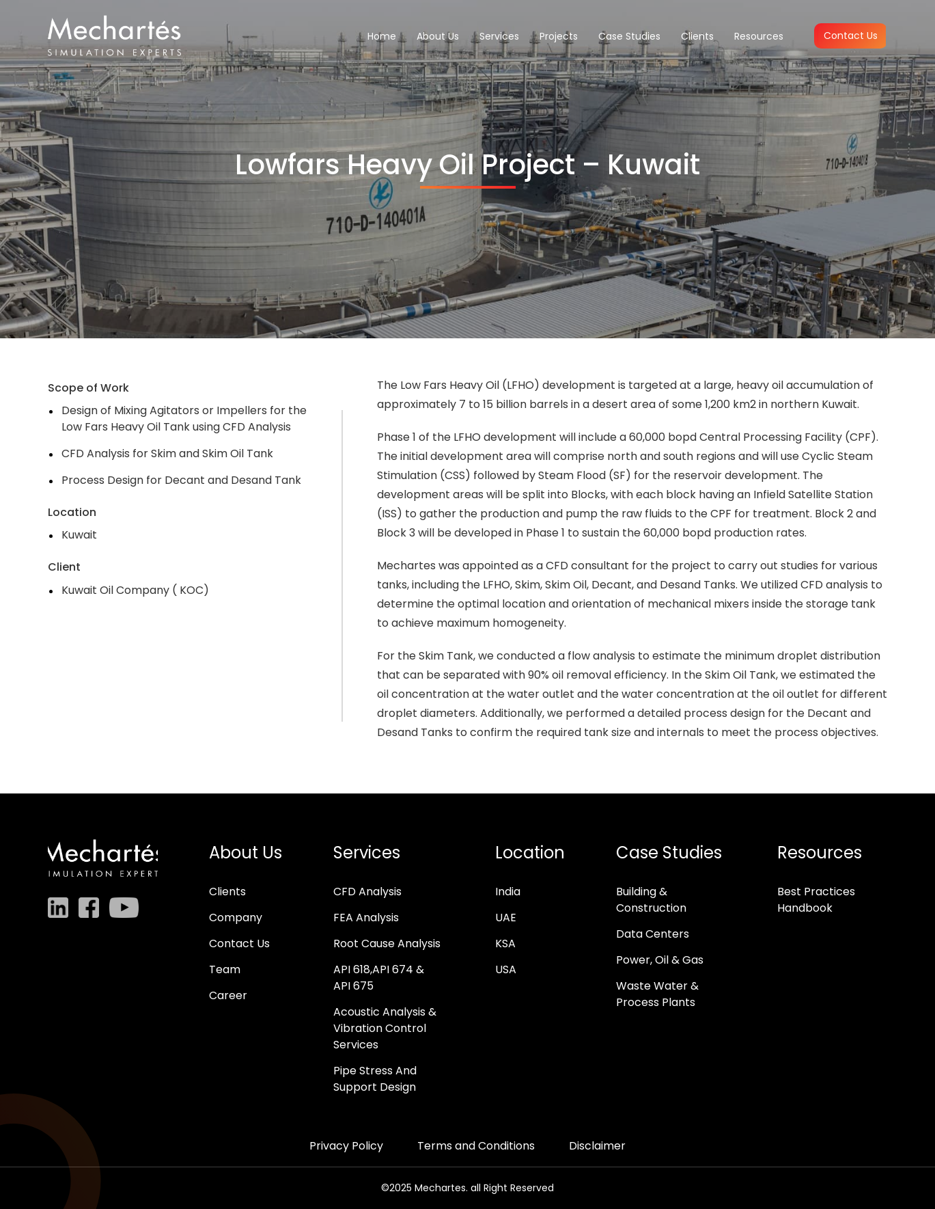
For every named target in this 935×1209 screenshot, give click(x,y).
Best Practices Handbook (816, 900)
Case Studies (629, 36)
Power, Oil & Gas (659, 960)
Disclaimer (597, 1146)
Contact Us (851, 35)
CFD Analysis (367, 891)
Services (499, 36)
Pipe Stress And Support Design (375, 1079)
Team (224, 969)
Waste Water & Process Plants (657, 994)
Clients (697, 36)
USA (505, 969)
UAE (505, 917)
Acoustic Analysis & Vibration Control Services (384, 1028)
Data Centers (652, 934)
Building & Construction (651, 900)
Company (235, 917)
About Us (438, 36)
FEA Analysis (366, 917)
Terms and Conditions (476, 1146)
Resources (758, 36)
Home (381, 36)
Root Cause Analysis (387, 943)
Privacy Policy (346, 1146)
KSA (505, 943)
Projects (559, 36)
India (507, 891)
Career (228, 995)
